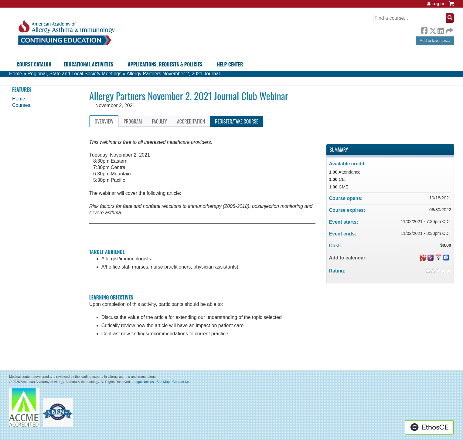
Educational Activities (88, 64)
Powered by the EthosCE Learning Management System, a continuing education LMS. (429, 427)
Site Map (162, 382)
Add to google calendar (423, 258)
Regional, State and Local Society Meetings (74, 73)
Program (133, 121)
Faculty (159, 121)
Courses (21, 105)
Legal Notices (144, 382)
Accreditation (191, 121)
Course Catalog (34, 64)
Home (15, 73)
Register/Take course (236, 121)
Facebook (424, 29)
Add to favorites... (435, 40)
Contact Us (180, 382)
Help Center (230, 64)
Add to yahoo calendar (430, 258)
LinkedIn (440, 29)
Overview (104, 121)
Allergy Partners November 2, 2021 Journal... (175, 73)
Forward (449, 29)
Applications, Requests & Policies (165, 64)
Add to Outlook (446, 258)
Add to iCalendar (438, 257)
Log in (437, 4)
